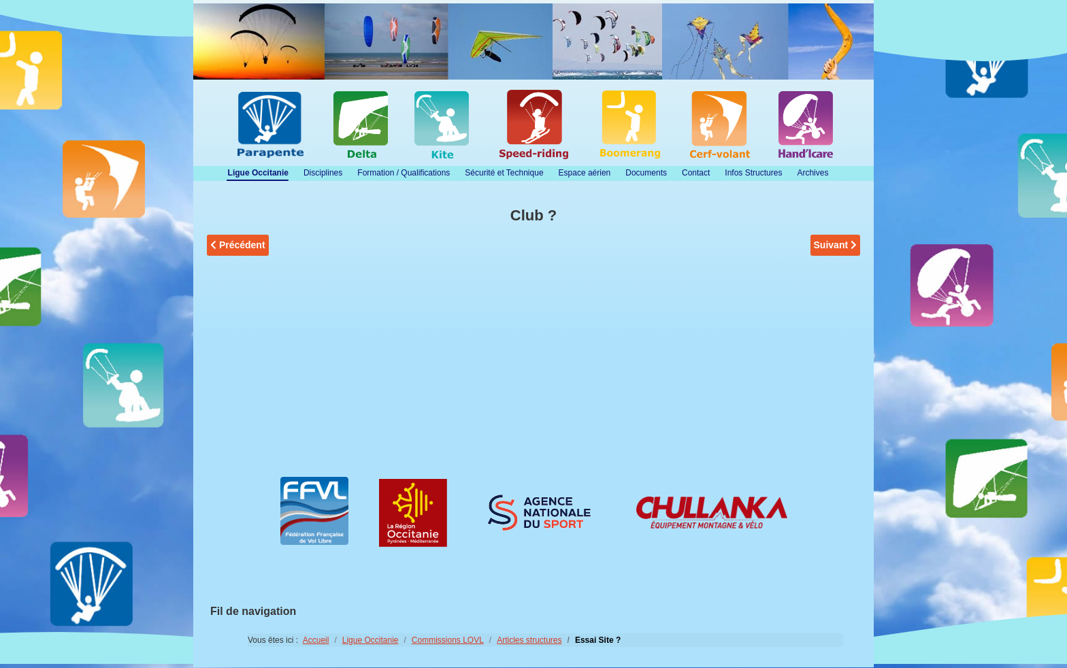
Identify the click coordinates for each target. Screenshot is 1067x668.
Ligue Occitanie (258, 173)
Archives (812, 173)
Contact (696, 173)
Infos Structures (753, 173)
